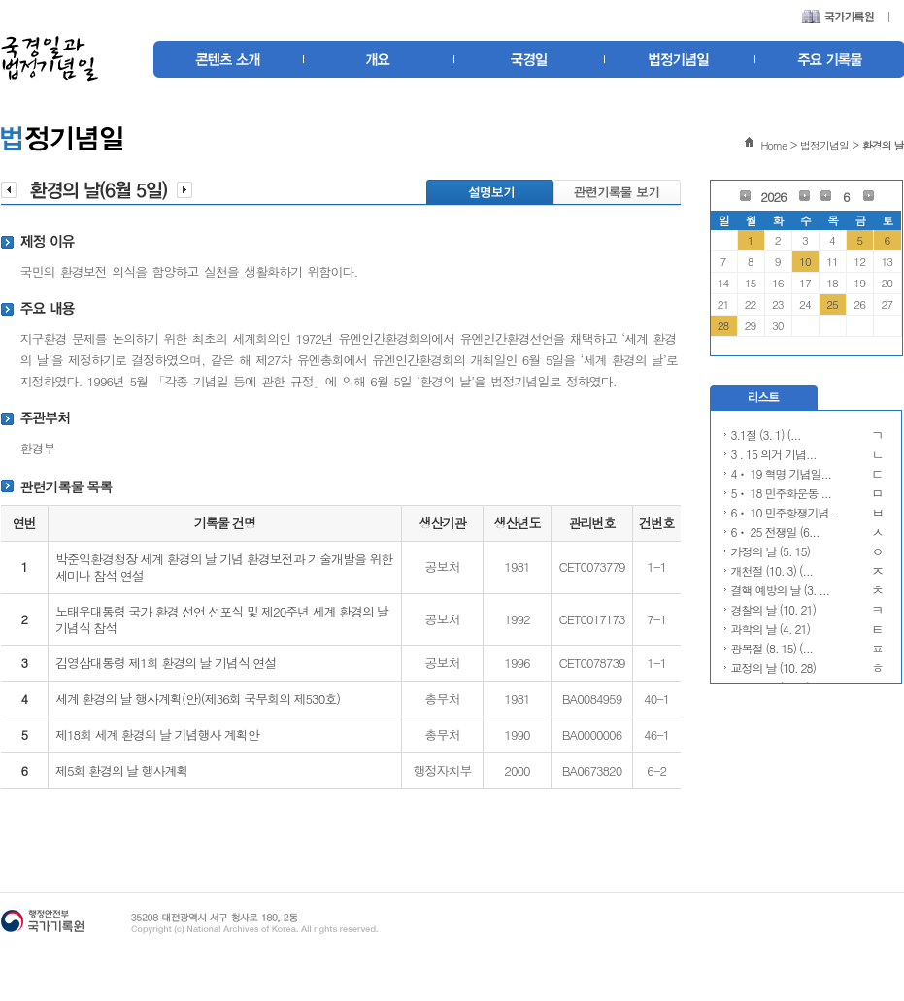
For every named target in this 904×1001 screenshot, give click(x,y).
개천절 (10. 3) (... (772, 570)
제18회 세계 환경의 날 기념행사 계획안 (157, 734)
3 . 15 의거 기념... (774, 454)
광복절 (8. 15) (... (772, 648)
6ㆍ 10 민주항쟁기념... (785, 512)
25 (832, 304)
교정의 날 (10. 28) (774, 667)
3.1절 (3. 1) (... (766, 434)
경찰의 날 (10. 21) (774, 609)
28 (723, 325)
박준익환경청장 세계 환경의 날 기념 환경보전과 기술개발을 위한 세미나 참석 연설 (223, 567)
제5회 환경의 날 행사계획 (121, 770)
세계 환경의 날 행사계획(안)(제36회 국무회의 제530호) (197, 698)
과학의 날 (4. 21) (771, 628)
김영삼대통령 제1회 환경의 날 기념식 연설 (165, 662)
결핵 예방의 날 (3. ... (780, 590)
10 (805, 261)
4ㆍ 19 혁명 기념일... (781, 473)
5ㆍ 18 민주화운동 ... (781, 492)
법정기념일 (824, 145)
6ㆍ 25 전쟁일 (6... (775, 531)
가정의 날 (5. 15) (771, 551)
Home (773, 145)
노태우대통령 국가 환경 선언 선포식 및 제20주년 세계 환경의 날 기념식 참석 (221, 619)
